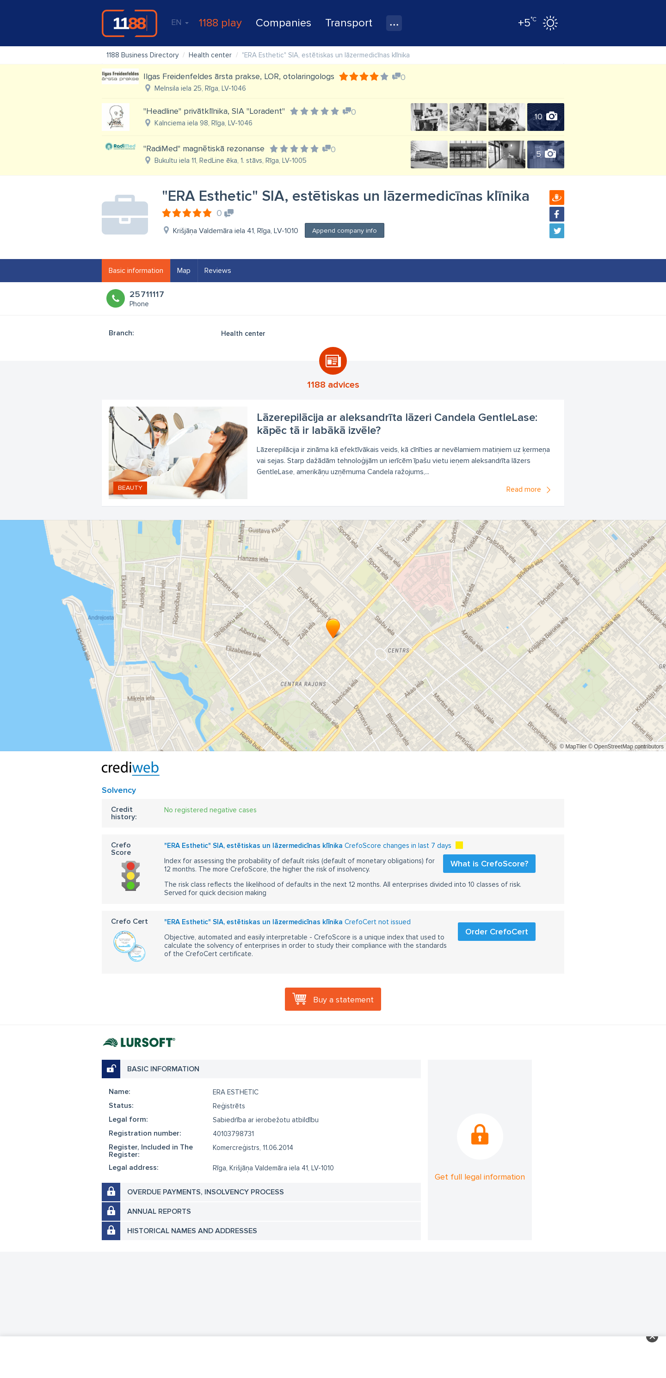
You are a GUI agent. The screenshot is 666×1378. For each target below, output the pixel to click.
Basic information (136, 270)
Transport (348, 23)
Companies (283, 23)
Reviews (217, 270)
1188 (129, 23)
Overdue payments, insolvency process (205, 1192)
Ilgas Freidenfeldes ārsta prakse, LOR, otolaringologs (238, 76)
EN (180, 22)
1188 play (220, 23)
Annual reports (159, 1211)
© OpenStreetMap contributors (626, 746)
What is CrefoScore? (489, 864)
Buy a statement (343, 1000)
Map (184, 270)
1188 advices (333, 384)
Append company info (344, 231)
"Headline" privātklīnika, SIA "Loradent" (214, 111)
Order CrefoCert (496, 932)
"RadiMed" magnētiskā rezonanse (204, 148)
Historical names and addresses (192, 1231)
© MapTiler (573, 746)
